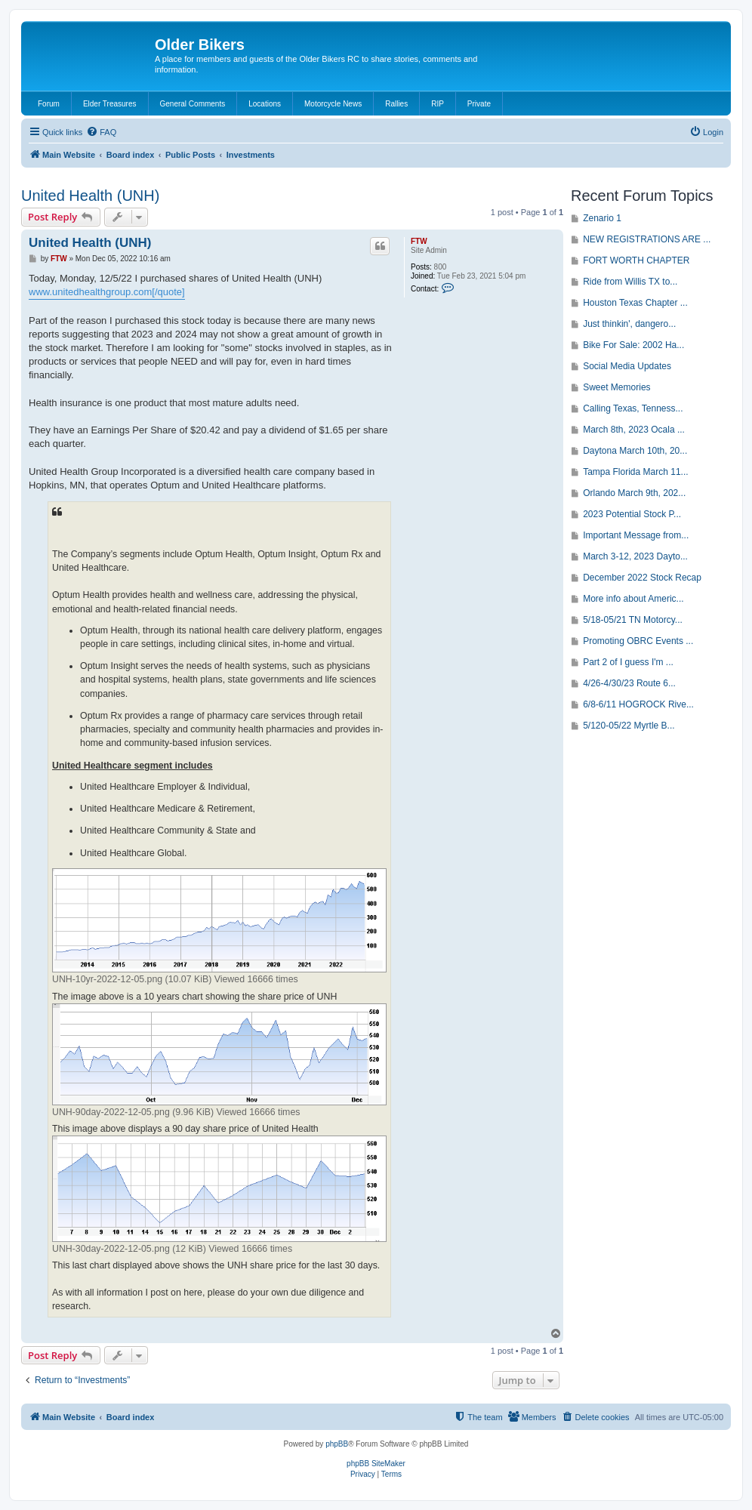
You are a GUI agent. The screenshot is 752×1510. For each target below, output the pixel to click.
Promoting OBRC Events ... (638, 641)
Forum (49, 104)
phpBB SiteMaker (376, 1463)
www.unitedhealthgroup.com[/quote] (107, 291)
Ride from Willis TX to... (630, 281)
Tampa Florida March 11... (635, 472)
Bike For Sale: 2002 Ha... (633, 345)
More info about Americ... (633, 598)
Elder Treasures (110, 104)
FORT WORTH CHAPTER (636, 260)
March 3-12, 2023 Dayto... (635, 556)
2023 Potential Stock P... (632, 514)
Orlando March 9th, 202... (634, 493)
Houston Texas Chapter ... (635, 302)
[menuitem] (101, 132)
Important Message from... (636, 535)
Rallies (396, 104)
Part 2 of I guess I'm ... (628, 662)
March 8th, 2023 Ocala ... (634, 429)
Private (479, 104)
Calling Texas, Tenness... (633, 408)
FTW (419, 241)
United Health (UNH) (90, 195)
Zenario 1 (602, 218)
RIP (437, 104)
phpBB (336, 1444)
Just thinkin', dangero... (629, 324)
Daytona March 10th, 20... (635, 450)
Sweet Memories (616, 387)
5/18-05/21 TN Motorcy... (633, 620)
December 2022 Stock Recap (642, 577)
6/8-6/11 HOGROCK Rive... (638, 704)
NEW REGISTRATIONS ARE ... (646, 239)
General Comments (193, 104)
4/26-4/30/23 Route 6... (629, 683)
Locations (264, 104)
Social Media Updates (627, 366)
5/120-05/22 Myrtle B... (628, 725)
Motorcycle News (333, 104)
